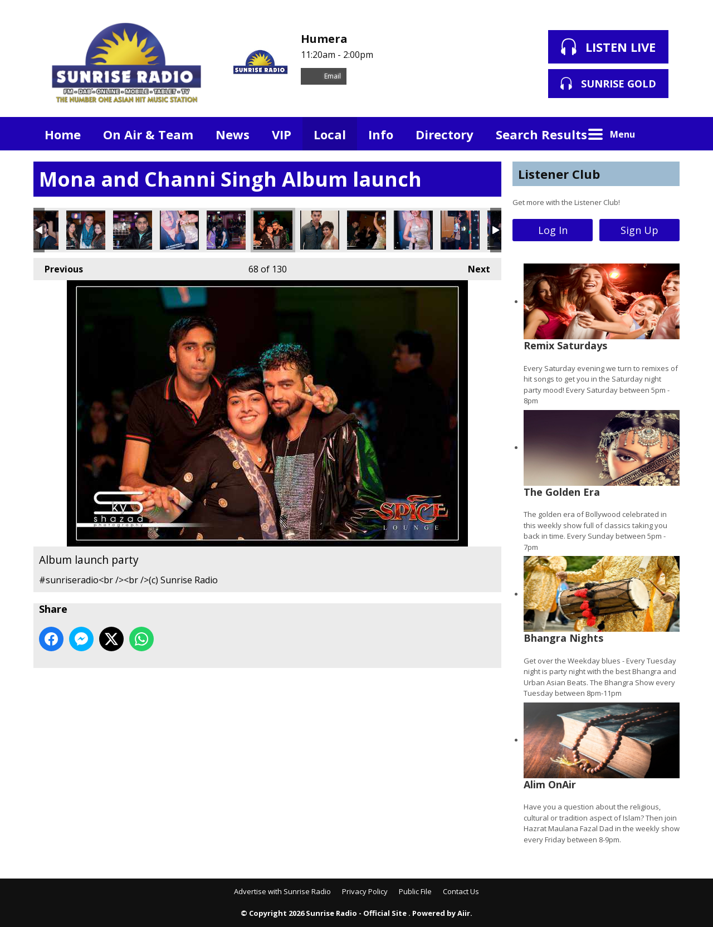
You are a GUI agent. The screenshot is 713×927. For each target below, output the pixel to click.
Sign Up (639, 230)
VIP (281, 134)
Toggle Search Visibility (663, 133)
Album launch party (85, 230)
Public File (415, 891)
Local (330, 134)
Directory (444, 134)
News (233, 134)
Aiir (463, 913)
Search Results (541, 134)
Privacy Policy (365, 891)
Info (380, 134)
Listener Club (559, 173)
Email (323, 76)
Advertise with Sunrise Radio (282, 891)
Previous (58, 266)
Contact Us (461, 891)
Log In (553, 230)
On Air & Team (148, 134)
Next (473, 266)
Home (63, 134)
